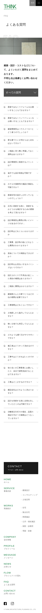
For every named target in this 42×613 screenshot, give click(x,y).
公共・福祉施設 (28, 521)
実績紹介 (8, 506)
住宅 (24, 508)
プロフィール (9, 547)
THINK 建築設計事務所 (10, 7)
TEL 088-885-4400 (26, 3)
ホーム (7, 480)
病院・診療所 (27, 526)
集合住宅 (26, 512)
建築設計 (26, 490)
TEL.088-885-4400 (10, 452)
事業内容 (9, 489)
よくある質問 (9, 583)
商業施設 (26, 517)
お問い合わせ (10, 592)
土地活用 (26, 500)
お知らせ (7, 565)
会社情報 (10, 538)
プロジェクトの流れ (12, 574)
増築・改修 (27, 531)
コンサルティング (30, 495)
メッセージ (10, 556)
